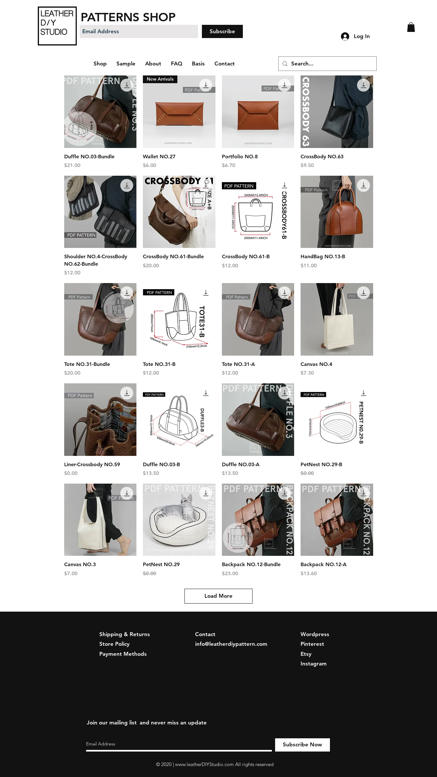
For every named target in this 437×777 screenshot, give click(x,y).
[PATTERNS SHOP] (144, 16)
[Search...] (327, 64)
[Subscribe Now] (302, 745)
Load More (218, 596)
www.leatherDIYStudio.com (204, 764)
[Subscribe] (222, 31)
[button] (411, 27)
